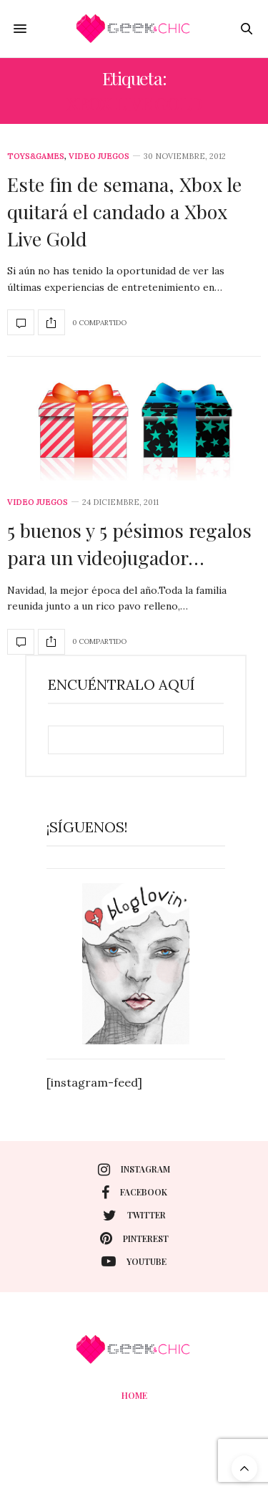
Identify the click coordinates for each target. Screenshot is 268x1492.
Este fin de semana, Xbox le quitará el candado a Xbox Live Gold (124, 211)
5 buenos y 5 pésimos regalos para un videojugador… (129, 543)
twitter (134, 1215)
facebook (134, 1192)
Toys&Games (35, 156)
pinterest (134, 1238)
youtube (134, 1261)
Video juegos (99, 156)
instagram (134, 1170)
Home (134, 1395)
